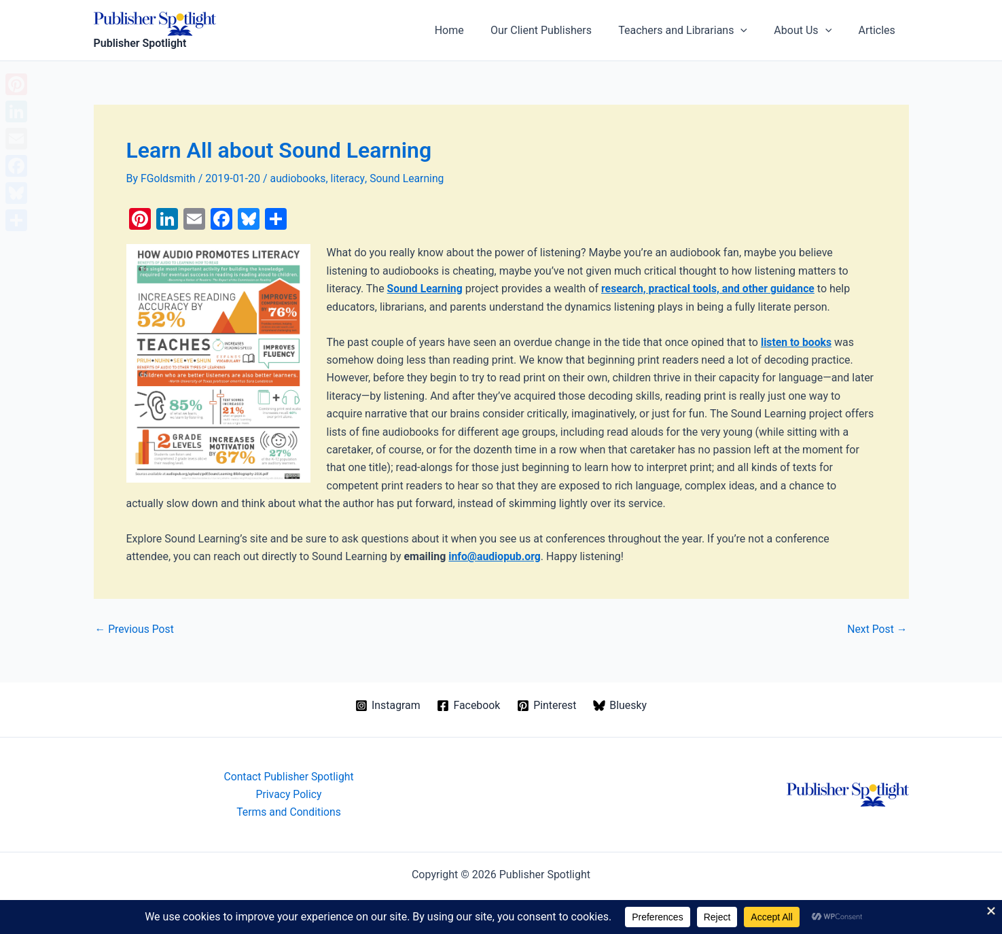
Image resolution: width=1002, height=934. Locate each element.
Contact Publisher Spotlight (289, 775)
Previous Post (135, 628)
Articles (879, 30)
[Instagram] (388, 705)
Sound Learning (409, 178)
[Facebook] (469, 705)
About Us (810, 30)
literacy (349, 178)
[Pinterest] (547, 705)
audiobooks (299, 178)
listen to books (797, 341)
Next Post (877, 628)
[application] (753, 30)
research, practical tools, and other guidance (711, 288)
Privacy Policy (289, 793)
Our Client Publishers (558, 30)
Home (471, 30)
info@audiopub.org (495, 556)
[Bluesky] (620, 705)
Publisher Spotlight (140, 43)
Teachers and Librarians (694, 30)
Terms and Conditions (289, 812)
